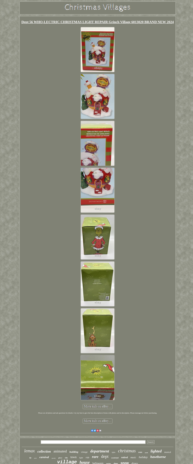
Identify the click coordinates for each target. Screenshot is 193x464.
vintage (84, 452)
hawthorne (158, 457)
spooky (54, 458)
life (30, 458)
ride (87, 457)
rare (95, 457)
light (81, 458)
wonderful (115, 458)
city (66, 458)
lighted (156, 451)
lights (113, 452)
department (99, 451)
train (140, 452)
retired (124, 457)
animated (60, 451)
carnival (44, 457)
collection (44, 451)
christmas (127, 450)
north (146, 452)
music (133, 457)
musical (167, 452)
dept (105, 456)
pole (35, 458)
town (73, 457)
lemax (29, 450)
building (73, 451)
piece (60, 458)
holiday (143, 457)
